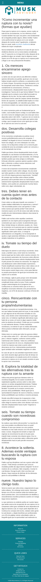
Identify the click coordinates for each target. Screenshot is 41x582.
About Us (20, 528)
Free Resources (20, 558)
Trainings (20, 541)
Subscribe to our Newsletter (20, 574)
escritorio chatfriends (23, 44)
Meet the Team (21, 556)
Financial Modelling (20, 543)
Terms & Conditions (20, 530)
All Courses (20, 546)
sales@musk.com (20, 572)
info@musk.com (20, 570)
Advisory (20, 545)
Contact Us (20, 569)
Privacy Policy (20, 532)
